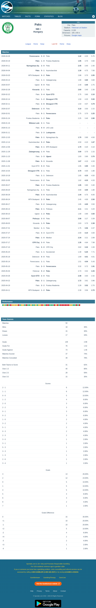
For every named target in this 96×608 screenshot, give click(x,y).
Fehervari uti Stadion (79, 28)
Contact (63, 591)
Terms (47, 591)
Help (31, 591)
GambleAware (35, 577)
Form (37, 16)
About (55, 591)
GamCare (62, 577)
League (28, 44)
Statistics (49, 16)
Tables (17, 16)
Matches (6, 16)
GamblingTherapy (49, 577)
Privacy (39, 591)
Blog (60, 16)
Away (42, 44)
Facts (28, 16)
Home (35, 44)
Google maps (77, 35)
